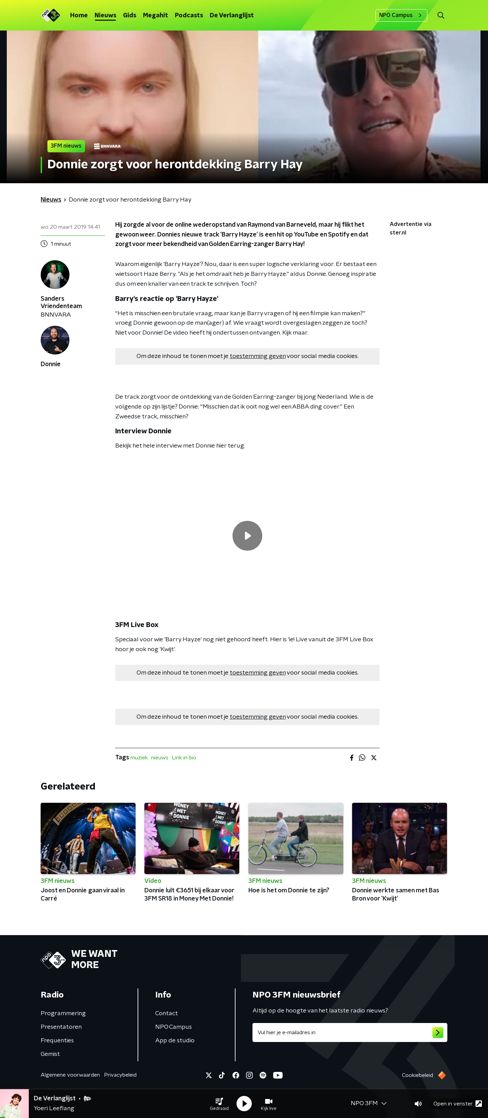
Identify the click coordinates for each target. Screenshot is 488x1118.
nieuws (159, 757)
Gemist (50, 1054)
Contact (166, 1013)
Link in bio (184, 757)
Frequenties (57, 1041)
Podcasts (189, 16)
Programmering (63, 1013)
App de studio (175, 1041)
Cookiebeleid (417, 1075)
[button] (219, 1104)
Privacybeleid (120, 1075)
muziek (139, 757)
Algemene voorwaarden (70, 1075)
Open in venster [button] (457, 1103)
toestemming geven (258, 356)
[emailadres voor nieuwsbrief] (349, 1032)
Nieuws (105, 16)
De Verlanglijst (232, 16)
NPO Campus (401, 15)
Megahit (155, 16)
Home (79, 16)
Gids (129, 16)
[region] (247, 535)
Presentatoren (61, 1027)
